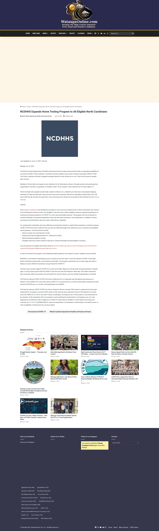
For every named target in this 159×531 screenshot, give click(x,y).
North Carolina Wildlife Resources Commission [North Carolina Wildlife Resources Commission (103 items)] (35, 511)
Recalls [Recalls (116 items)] (24, 515)
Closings (81, 33)
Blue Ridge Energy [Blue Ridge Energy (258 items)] (43, 491)
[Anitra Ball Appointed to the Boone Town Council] (64, 342)
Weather (62, 33)
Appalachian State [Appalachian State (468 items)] (27, 487)
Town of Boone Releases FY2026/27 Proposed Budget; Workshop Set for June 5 (94, 379)
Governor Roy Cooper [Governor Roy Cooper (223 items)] (28, 501)
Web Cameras (123, 527)
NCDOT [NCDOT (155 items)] (44, 508)
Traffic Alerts (134, 527)
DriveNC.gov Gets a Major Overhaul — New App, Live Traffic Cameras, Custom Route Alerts (33, 417)
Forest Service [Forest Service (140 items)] (45, 498)
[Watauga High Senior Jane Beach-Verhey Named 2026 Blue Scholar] (64, 367)
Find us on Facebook (27, 442)
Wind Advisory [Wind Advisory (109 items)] (46, 518)
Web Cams (36, 33)
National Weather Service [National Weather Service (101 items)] (29, 508)
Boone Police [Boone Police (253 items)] (43, 494)
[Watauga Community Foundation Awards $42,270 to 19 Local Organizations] (64, 406)
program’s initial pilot (30, 210)
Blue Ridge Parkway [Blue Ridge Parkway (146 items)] (28, 494)
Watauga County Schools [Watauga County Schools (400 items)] (29, 518)
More (89, 33)
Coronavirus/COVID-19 (37, 312)
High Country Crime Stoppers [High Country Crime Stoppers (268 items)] (30, 504)
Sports (53, 33)
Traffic (72, 33)
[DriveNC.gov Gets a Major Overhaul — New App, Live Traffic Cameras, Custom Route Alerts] (34, 406)
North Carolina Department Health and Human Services (37, 116)
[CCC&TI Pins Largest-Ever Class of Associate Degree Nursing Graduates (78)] (125, 367)
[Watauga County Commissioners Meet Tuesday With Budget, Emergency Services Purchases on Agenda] (34, 373)
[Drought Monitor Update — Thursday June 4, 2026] (34, 342)
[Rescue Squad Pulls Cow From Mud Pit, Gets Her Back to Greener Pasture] (125, 342)
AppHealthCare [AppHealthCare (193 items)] (43, 487)
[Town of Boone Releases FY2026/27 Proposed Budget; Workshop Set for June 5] (94, 367)
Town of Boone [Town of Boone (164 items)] (37, 515)
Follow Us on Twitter (57, 437)
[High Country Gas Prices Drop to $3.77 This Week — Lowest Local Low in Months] (94, 342)
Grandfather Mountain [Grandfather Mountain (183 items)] (46, 501)
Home (28, 33)
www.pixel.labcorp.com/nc (48, 248)
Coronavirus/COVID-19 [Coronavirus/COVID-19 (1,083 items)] (29, 498)
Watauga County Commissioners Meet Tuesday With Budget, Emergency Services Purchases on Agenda (33, 390)
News (45, 33)
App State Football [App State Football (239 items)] (27, 491)
